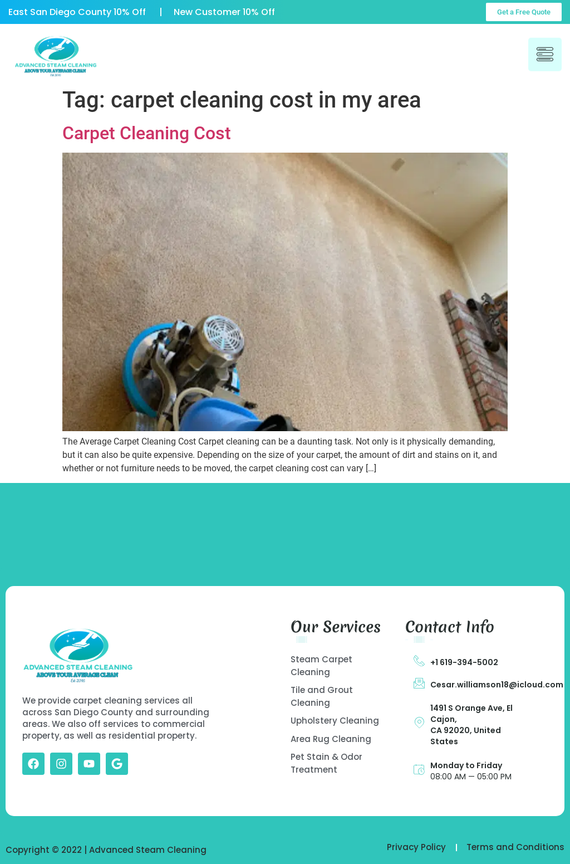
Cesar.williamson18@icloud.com (496, 684)
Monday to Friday (466, 765)
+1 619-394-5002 (464, 662)
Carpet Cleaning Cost (146, 133)
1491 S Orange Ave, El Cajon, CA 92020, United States (471, 724)
